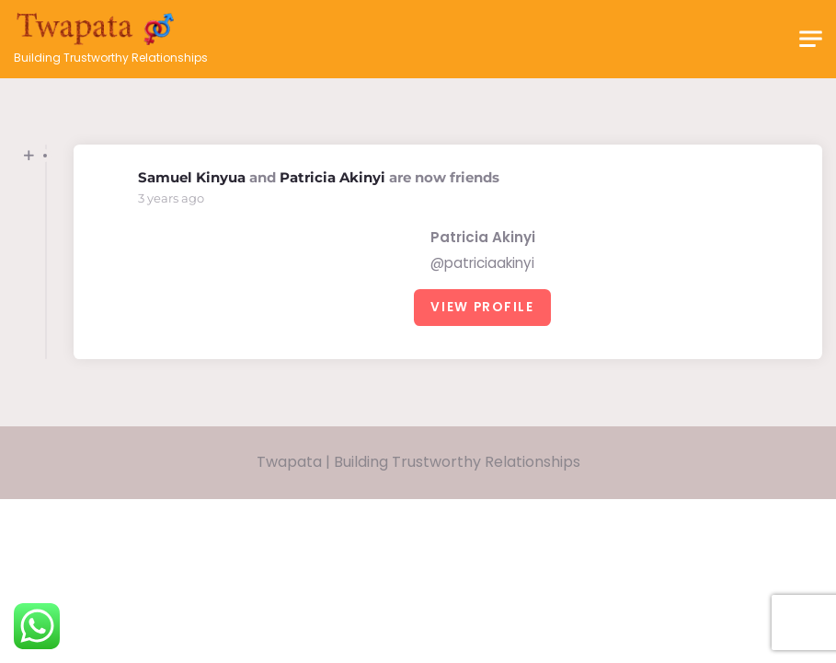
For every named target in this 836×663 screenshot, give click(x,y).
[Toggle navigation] (810, 39)
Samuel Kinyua (192, 177)
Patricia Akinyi (332, 177)
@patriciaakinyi (482, 263)
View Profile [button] (481, 307)
